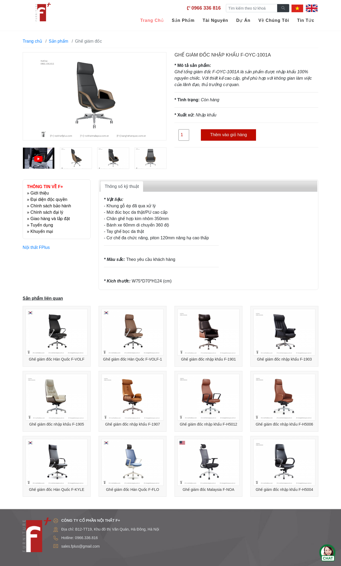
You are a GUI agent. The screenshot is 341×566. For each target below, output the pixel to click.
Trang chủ (32, 41)
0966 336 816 (206, 8)
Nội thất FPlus (36, 247)
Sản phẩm (58, 41)
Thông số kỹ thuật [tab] (122, 186)
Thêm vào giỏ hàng (228, 134)
